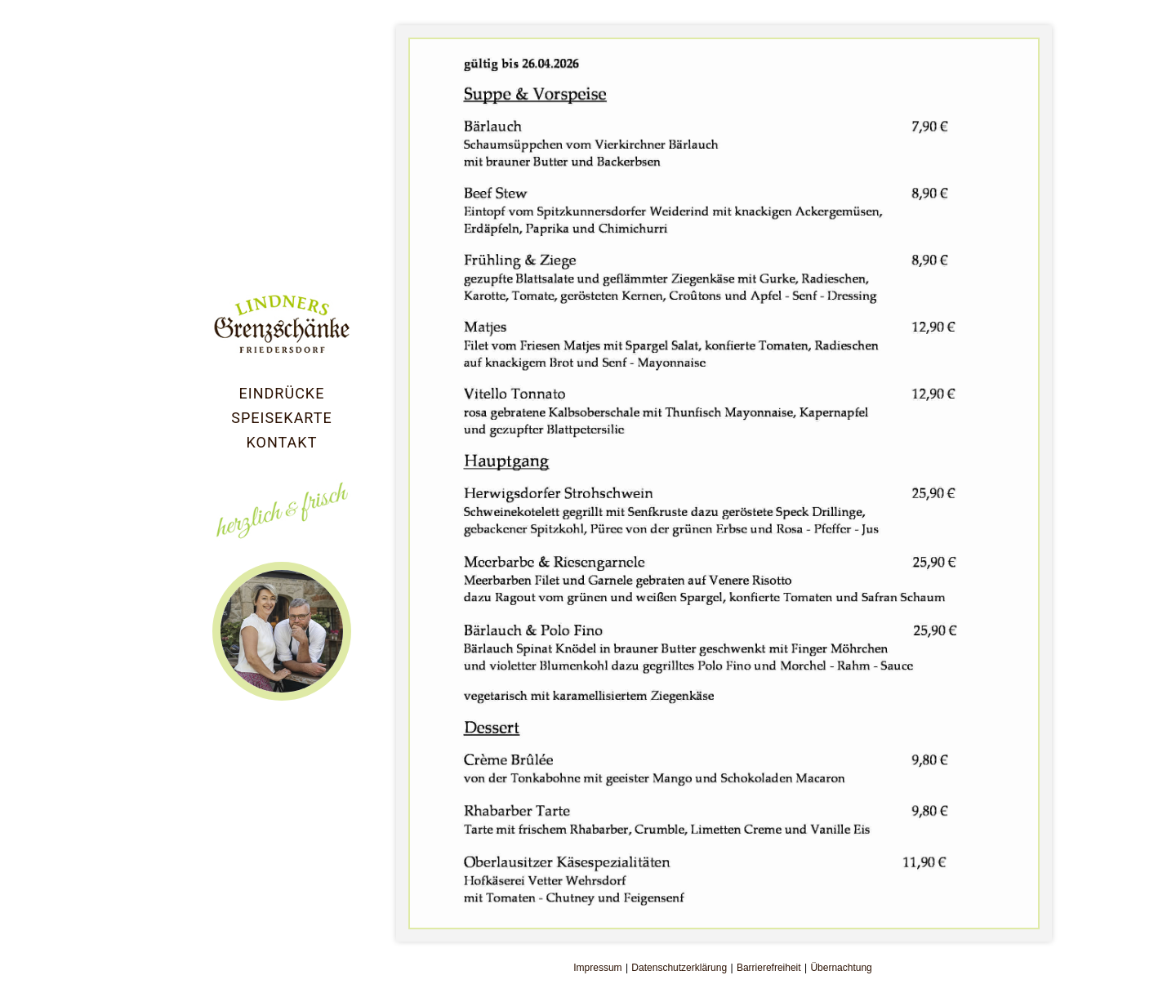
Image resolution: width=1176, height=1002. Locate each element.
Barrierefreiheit (769, 967)
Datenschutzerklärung (679, 967)
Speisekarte (281, 417)
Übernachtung (840, 967)
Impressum (597, 967)
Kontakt (282, 442)
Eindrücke (282, 393)
